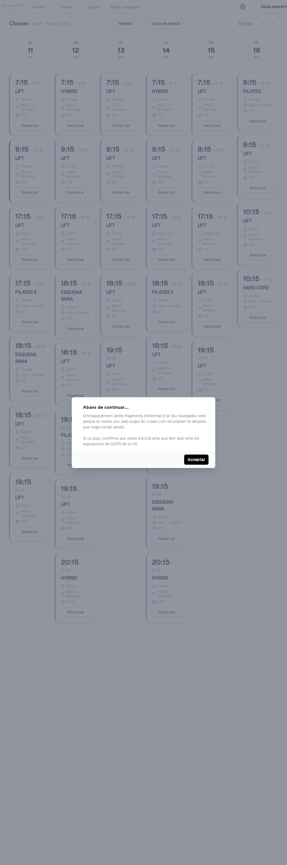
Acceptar (196, 459)
